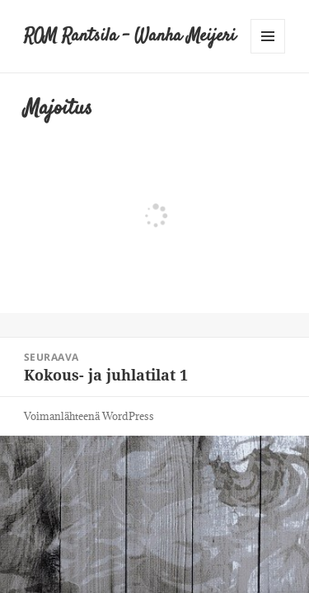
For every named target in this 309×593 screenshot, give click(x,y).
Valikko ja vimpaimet (268, 53)
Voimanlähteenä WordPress (89, 416)
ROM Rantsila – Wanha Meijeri (130, 36)
